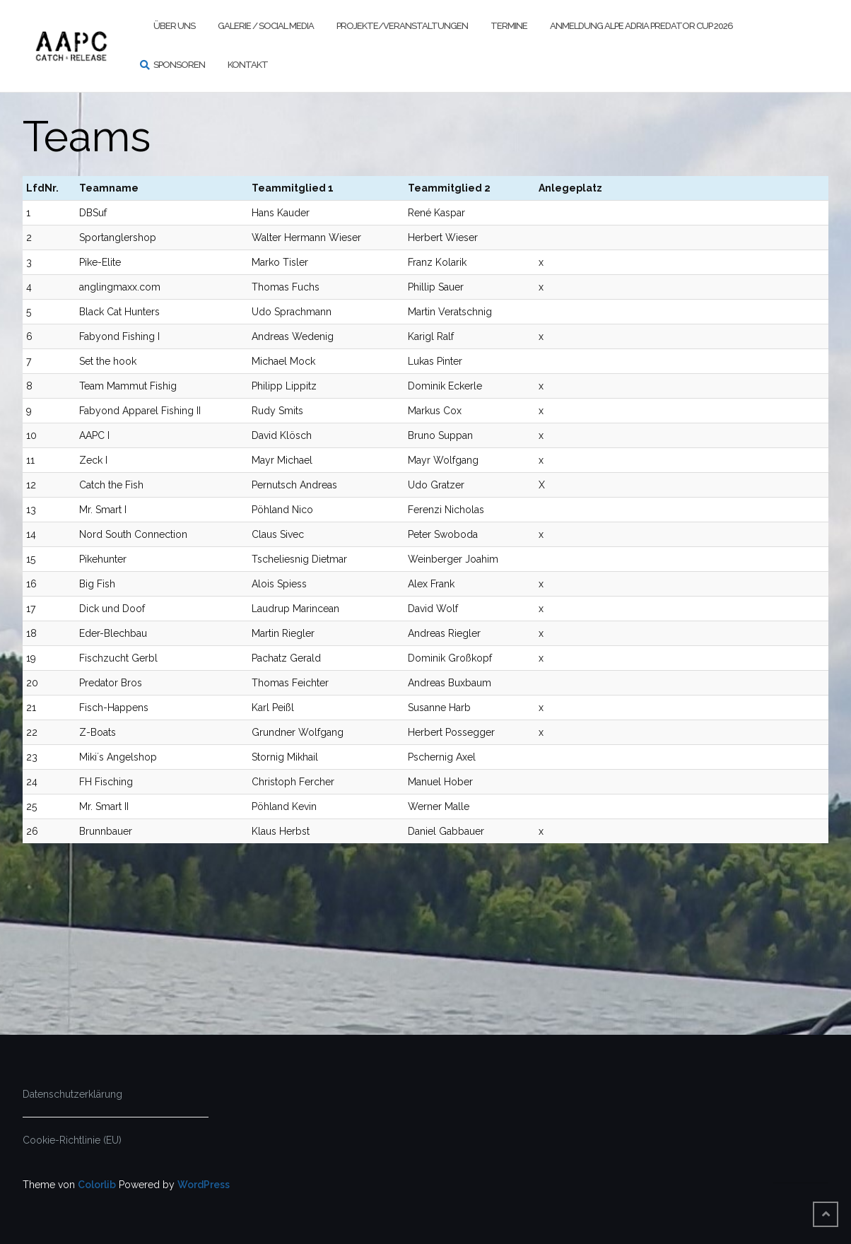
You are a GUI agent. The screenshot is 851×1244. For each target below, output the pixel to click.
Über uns (174, 25)
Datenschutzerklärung (72, 1094)
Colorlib (97, 1184)
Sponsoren (179, 64)
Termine (509, 25)
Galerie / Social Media (266, 25)
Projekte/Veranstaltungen (402, 25)
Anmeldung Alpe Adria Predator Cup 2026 (641, 25)
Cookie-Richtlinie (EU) (72, 1140)
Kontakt (248, 64)
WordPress (203, 1184)
